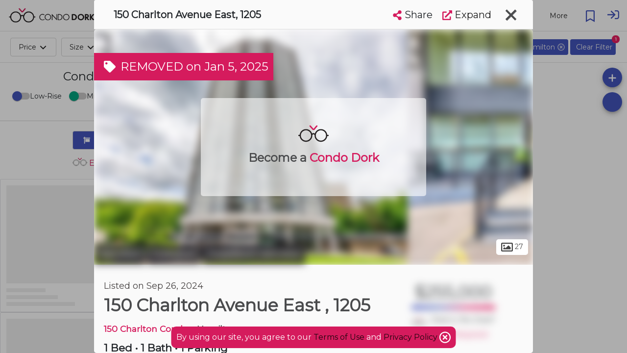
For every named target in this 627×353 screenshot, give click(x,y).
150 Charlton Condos (148, 329)
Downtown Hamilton (254, 254)
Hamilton (119, 254)
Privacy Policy (411, 337)
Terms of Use (339, 337)
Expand (466, 15)
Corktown (173, 254)
